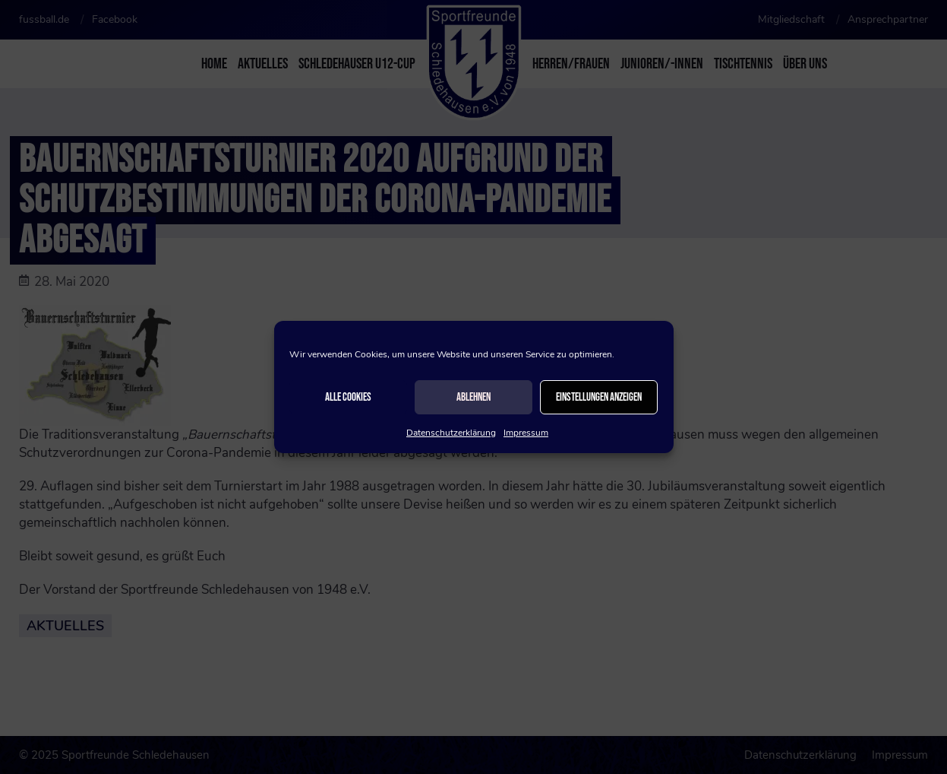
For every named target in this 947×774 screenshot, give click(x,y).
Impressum (525, 433)
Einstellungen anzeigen (599, 397)
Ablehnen (473, 397)
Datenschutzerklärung (451, 433)
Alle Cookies (348, 397)
